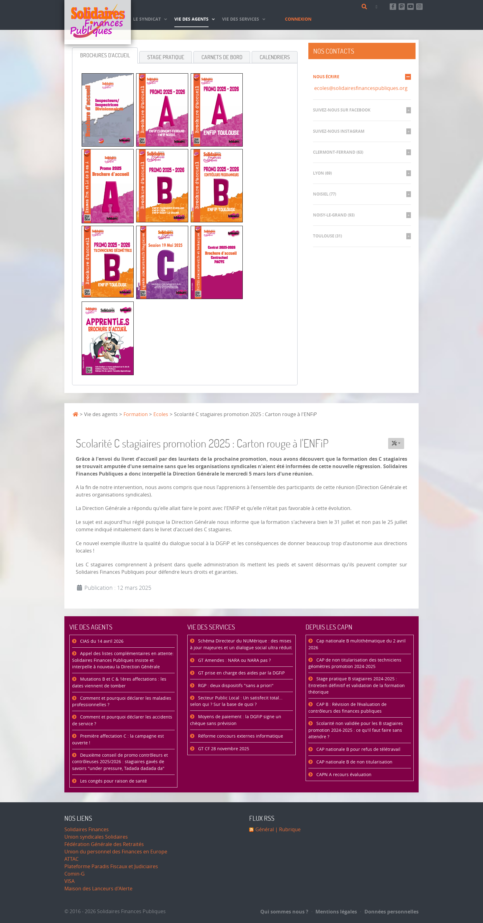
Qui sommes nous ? (284, 911)
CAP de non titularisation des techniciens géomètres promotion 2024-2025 (354, 664)
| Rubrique (287, 829)
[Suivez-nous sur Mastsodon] (402, 6)
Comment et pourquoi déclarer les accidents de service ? (122, 721)
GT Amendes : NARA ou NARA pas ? (234, 660)
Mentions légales (334, 911)
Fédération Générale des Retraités (104, 844)
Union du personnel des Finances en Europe (115, 852)
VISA (69, 881)
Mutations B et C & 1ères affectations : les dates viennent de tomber (119, 683)
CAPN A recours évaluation (343, 774)
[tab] (105, 55)
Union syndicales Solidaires (96, 837)
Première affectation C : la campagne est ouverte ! (118, 740)
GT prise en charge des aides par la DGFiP (241, 673)
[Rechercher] (365, 7)
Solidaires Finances (86, 829)
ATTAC (71, 859)
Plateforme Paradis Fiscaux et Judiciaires (111, 866)
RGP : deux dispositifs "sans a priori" (235, 685)
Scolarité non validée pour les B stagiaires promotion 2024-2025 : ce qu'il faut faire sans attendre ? (355, 730)
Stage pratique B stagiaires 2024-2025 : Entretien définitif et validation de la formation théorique (356, 685)
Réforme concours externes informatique (240, 736)
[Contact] (378, 6)
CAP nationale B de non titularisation (353, 762)
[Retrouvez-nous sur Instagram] (419, 6)
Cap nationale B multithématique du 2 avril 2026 (357, 644)
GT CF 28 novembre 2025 (223, 748)
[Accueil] (97, 22)
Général (264, 829)
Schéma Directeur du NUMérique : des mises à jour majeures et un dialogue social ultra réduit (241, 644)
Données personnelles (389, 911)
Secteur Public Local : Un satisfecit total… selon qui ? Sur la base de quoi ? (236, 701)
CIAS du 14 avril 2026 (101, 641)
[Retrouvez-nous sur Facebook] (393, 6)
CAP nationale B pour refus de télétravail (357, 749)
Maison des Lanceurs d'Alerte (98, 889)
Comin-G (74, 874)
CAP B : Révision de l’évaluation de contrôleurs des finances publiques (347, 708)
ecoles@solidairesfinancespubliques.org (361, 88)
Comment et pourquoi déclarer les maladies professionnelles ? (121, 702)
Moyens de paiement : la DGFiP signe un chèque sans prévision (235, 720)
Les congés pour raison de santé (113, 781)
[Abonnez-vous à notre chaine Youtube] (410, 6)
